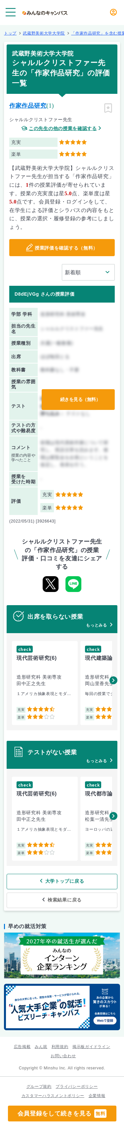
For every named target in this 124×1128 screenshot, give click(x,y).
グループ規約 (39, 1086)
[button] (113, 680)
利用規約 (60, 1046)
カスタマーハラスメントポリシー (53, 1095)
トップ (10, 33)
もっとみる (96, 625)
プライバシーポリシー (77, 1086)
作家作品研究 (27, 105)
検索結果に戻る (65, 899)
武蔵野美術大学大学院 (44, 33)
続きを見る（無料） (80, 399)
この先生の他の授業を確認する (63, 128)
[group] (45, 683)
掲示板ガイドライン (91, 1046)
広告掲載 (22, 1046)
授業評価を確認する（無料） (66, 248)
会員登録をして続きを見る (62, 1113)
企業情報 (97, 1095)
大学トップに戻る (64, 881)
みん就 (41, 1046)
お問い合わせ (63, 1056)
